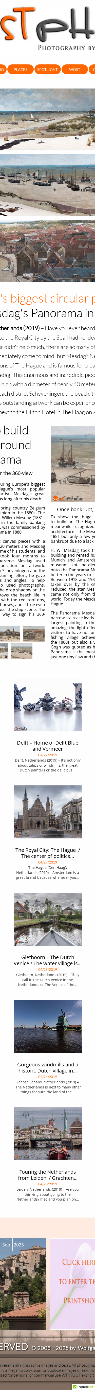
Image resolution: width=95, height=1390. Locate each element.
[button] (83, 1385)
